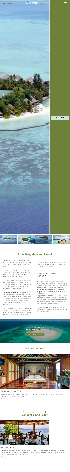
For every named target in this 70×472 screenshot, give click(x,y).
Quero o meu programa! (35, 334)
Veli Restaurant (7, 447)
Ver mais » (4, 399)
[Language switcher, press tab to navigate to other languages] (9, 3)
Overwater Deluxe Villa (11, 391)
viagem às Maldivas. (45, 312)
